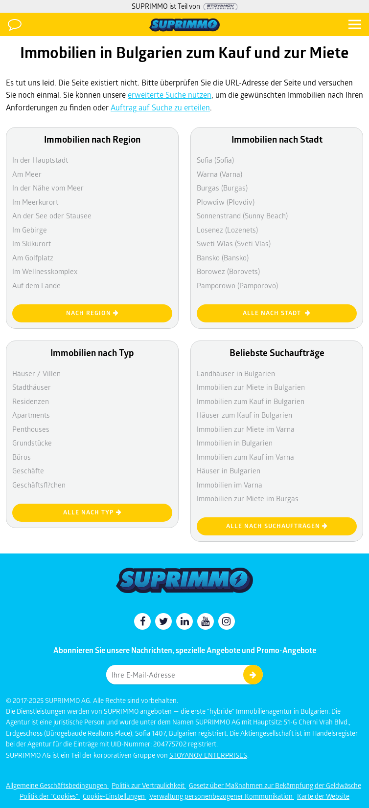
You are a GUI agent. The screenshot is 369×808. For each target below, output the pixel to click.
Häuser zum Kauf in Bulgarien (244, 415)
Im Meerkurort (35, 202)
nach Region (92, 313)
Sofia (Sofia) (215, 160)
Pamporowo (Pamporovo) (237, 285)
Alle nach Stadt (277, 313)
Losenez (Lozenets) (227, 229)
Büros (21, 457)
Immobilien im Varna (229, 484)
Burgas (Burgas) (222, 187)
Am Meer (27, 174)
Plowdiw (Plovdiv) (225, 202)
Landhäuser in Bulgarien (236, 373)
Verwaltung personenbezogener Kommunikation (221, 796)
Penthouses (30, 429)
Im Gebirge (29, 229)
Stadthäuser (31, 387)
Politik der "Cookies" (50, 796)
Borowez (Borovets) (228, 271)
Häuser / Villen (36, 373)
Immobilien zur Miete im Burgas (248, 498)
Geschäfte (28, 470)
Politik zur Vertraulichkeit (149, 785)
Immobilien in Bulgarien (235, 442)
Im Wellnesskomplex (44, 271)
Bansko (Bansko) (223, 257)
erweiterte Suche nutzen (169, 94)
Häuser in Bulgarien (228, 470)
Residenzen (30, 401)
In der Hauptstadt (40, 160)
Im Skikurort (31, 243)
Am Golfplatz (32, 257)
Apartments (31, 415)
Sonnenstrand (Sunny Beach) (242, 215)
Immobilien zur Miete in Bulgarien (251, 387)
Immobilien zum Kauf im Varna (245, 457)
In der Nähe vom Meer (48, 187)
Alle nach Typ (92, 512)
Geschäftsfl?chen (39, 484)
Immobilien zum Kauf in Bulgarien (250, 401)
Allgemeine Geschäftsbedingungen (57, 785)
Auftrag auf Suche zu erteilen (160, 107)
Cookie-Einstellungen (114, 796)
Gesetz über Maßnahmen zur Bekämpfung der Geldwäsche (275, 785)
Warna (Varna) (219, 174)
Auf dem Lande (36, 285)
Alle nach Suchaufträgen (277, 526)
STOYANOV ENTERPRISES (208, 755)
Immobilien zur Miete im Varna (246, 429)
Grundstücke (32, 442)
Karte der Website (323, 796)
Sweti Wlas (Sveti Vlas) (234, 243)
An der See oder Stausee (52, 215)
